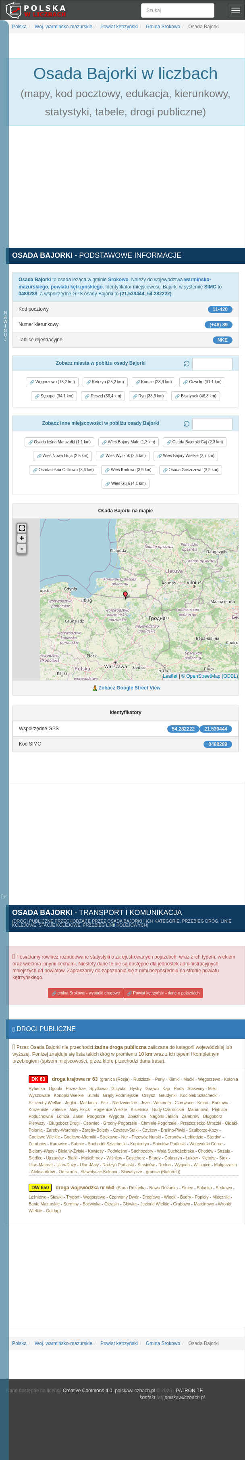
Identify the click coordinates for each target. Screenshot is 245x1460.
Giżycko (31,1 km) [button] (202, 382)
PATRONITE (189, 1390)
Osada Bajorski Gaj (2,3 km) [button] (194, 442)
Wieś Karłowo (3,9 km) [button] (128, 470)
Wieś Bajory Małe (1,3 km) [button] (128, 442)
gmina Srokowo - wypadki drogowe (86, 993)
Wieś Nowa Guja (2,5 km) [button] (63, 455)
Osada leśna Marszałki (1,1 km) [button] (59, 442)
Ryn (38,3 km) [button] (148, 396)
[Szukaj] (177, 10)
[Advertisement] (125, 191)
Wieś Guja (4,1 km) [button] (125, 483)
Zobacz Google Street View (130, 688)
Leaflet (170, 676)
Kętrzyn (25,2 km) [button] (105, 382)
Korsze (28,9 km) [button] (153, 382)
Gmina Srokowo (163, 26)
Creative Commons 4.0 (87, 1390)
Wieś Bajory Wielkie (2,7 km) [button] (186, 455)
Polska (19, 26)
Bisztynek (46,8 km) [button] (195, 396)
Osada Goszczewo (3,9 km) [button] (190, 470)
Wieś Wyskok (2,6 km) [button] (122, 455)
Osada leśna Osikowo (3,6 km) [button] (63, 470)
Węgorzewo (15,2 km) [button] (52, 382)
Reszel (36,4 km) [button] (103, 396)
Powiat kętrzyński (118, 26)
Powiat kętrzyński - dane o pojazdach (163, 993)
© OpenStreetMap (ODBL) (209, 676)
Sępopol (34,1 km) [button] (54, 396)
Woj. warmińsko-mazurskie (62, 26)
